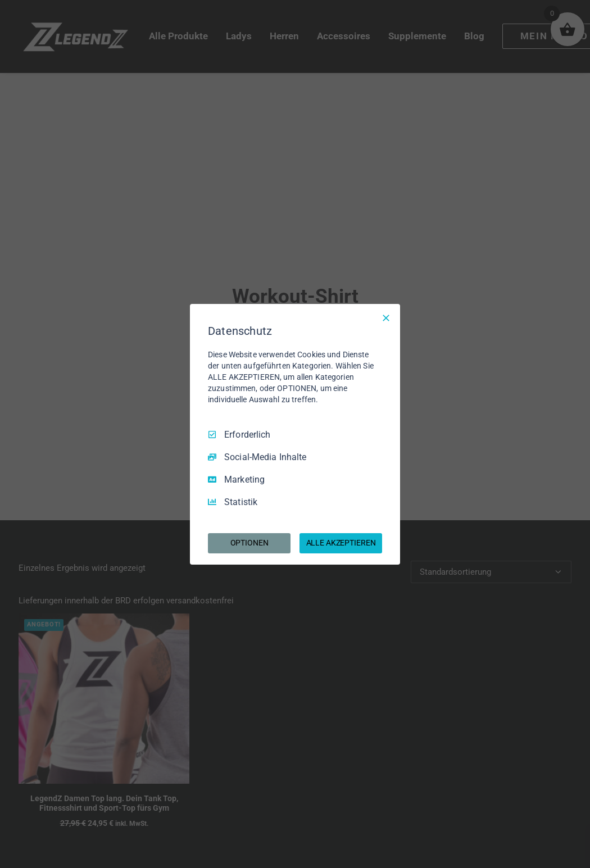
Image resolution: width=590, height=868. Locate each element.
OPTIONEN (249, 542)
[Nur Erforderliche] (386, 317)
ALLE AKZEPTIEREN (341, 542)
